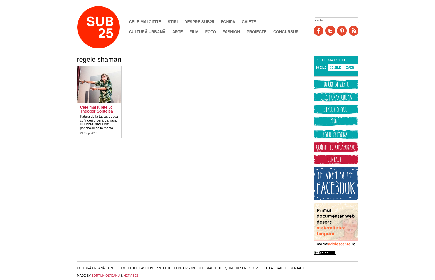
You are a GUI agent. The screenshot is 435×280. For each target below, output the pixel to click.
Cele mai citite (145, 21)
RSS (353, 31)
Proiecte (257, 31)
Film (194, 31)
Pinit (342, 31)
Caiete (249, 21)
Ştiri (173, 21)
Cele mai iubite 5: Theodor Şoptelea (96, 109)
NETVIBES (131, 275)
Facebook (318, 31)
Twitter (330, 31)
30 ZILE (335, 67)
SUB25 (105, 27)
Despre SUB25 (199, 21)
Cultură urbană (147, 31)
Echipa (228, 21)
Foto (210, 31)
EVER (350, 67)
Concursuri (286, 31)
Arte (177, 31)
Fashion (231, 31)
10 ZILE (321, 67)
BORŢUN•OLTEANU (106, 275)
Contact (297, 268)
